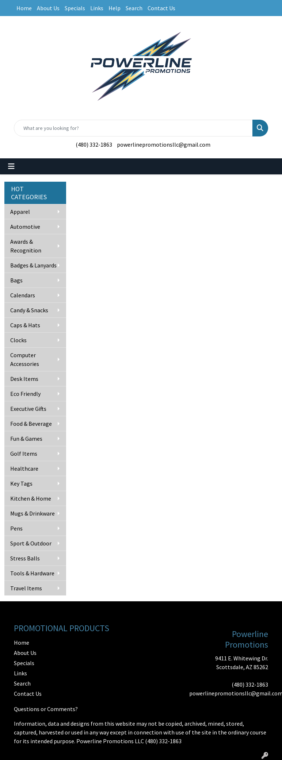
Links (96, 8)
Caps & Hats (25, 325)
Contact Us (161, 8)
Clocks (18, 340)
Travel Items (26, 588)
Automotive (25, 226)
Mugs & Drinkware (32, 513)
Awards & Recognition (25, 246)
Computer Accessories (24, 359)
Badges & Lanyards (33, 265)
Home (24, 8)
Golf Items (23, 453)
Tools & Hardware (32, 573)
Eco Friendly (25, 393)
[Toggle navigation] (11, 166)
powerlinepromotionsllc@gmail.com (163, 144)
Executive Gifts (28, 408)
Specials (75, 8)
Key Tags (21, 483)
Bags (16, 280)
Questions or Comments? (46, 709)
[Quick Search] (133, 128)
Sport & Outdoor (31, 543)
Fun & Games (26, 438)
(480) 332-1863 (94, 144)
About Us (48, 8)
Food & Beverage (31, 423)
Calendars (22, 295)
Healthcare (24, 468)
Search (134, 8)
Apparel (20, 211)
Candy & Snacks (29, 310)
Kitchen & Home (30, 498)
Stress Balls (25, 558)
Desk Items (24, 378)
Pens (16, 528)
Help (114, 8)
